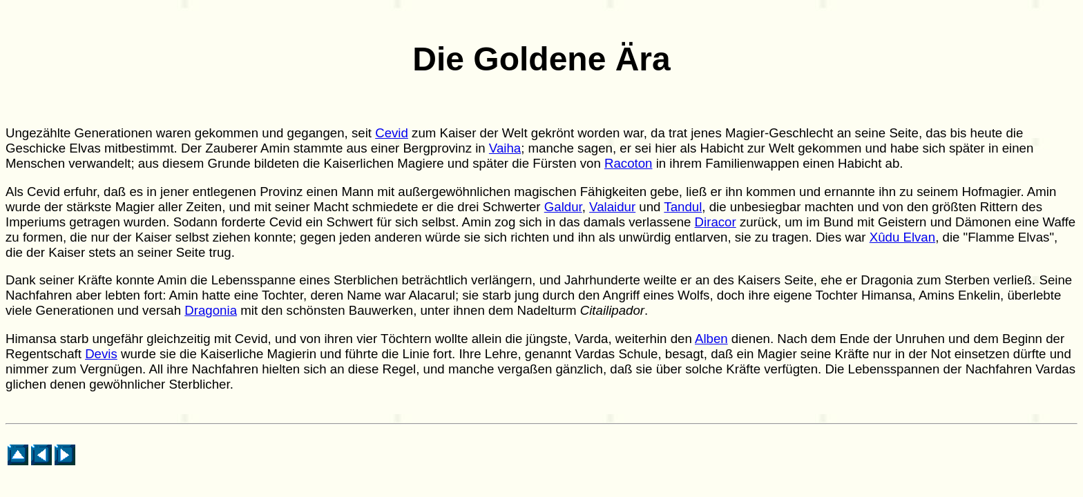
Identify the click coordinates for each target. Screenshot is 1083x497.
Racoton (628, 163)
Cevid (391, 133)
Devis (101, 354)
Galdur (563, 206)
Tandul (683, 206)
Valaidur (612, 206)
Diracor (715, 222)
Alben (711, 338)
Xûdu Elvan (902, 237)
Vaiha (505, 148)
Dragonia (210, 310)
